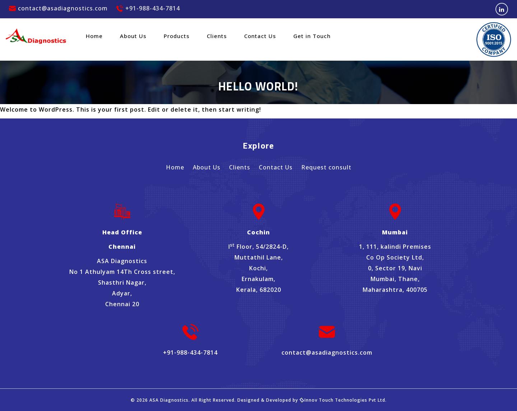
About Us (133, 35)
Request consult (326, 167)
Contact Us (260, 35)
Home (94, 35)
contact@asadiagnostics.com (58, 8)
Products (177, 35)
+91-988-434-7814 (148, 8)
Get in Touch (312, 35)
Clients (217, 35)
